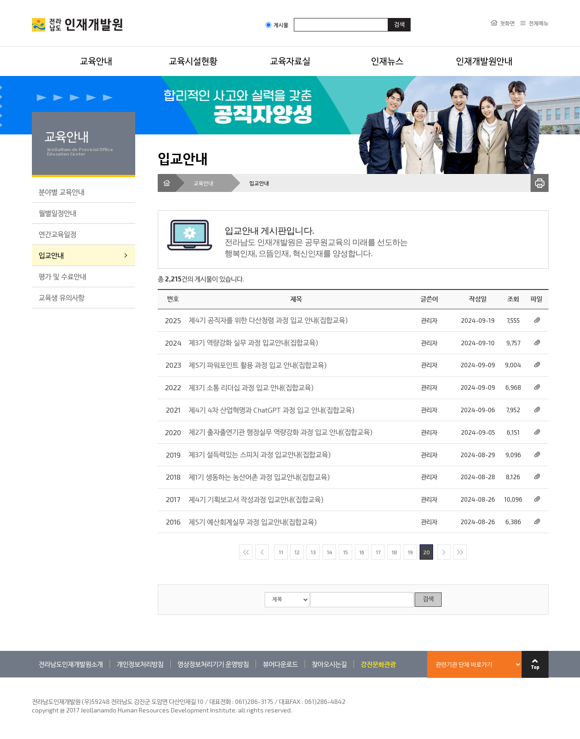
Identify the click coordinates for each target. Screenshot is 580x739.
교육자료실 (290, 60)
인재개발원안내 (484, 60)
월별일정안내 (57, 213)
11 (281, 552)
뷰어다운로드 (280, 664)
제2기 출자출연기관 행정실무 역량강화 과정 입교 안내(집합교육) (280, 431)
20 (426, 552)
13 (313, 552)
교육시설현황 (193, 60)
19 (410, 552)
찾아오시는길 (329, 664)
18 (394, 552)
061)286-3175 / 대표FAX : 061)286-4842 (290, 701)
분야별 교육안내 (61, 191)
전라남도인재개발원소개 (71, 664)
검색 (428, 599)
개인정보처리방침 (140, 664)
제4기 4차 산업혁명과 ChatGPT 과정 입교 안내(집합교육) (271, 409)
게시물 (277, 25)
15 (345, 552)
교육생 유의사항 (61, 297)
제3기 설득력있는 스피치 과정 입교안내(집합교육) (260, 454)
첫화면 (507, 23)
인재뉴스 (387, 60)
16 (361, 552)
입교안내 (51, 255)
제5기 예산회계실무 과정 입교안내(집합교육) (253, 521)
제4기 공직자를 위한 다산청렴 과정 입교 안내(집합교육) (268, 320)
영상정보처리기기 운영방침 (213, 664)
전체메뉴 (539, 23)
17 (378, 552)
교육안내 (96, 60)
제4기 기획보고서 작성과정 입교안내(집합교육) (256, 499)
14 (329, 552)
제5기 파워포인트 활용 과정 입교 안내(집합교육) (258, 365)
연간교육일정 (57, 234)
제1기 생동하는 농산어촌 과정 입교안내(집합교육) (259, 476)
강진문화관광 (378, 664)
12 (297, 552)
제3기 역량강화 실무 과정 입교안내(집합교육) (253, 342)
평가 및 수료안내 (62, 276)
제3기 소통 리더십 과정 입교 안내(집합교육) (251, 387)
